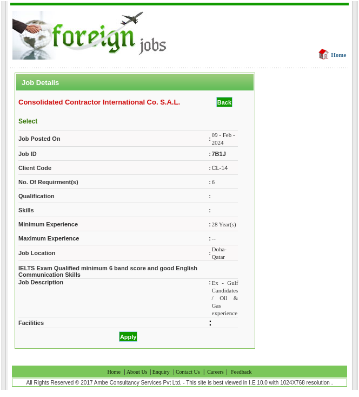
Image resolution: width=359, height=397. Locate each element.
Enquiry (161, 372)
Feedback (241, 372)
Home (338, 54)
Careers (215, 372)
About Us (138, 372)
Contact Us (188, 372)
